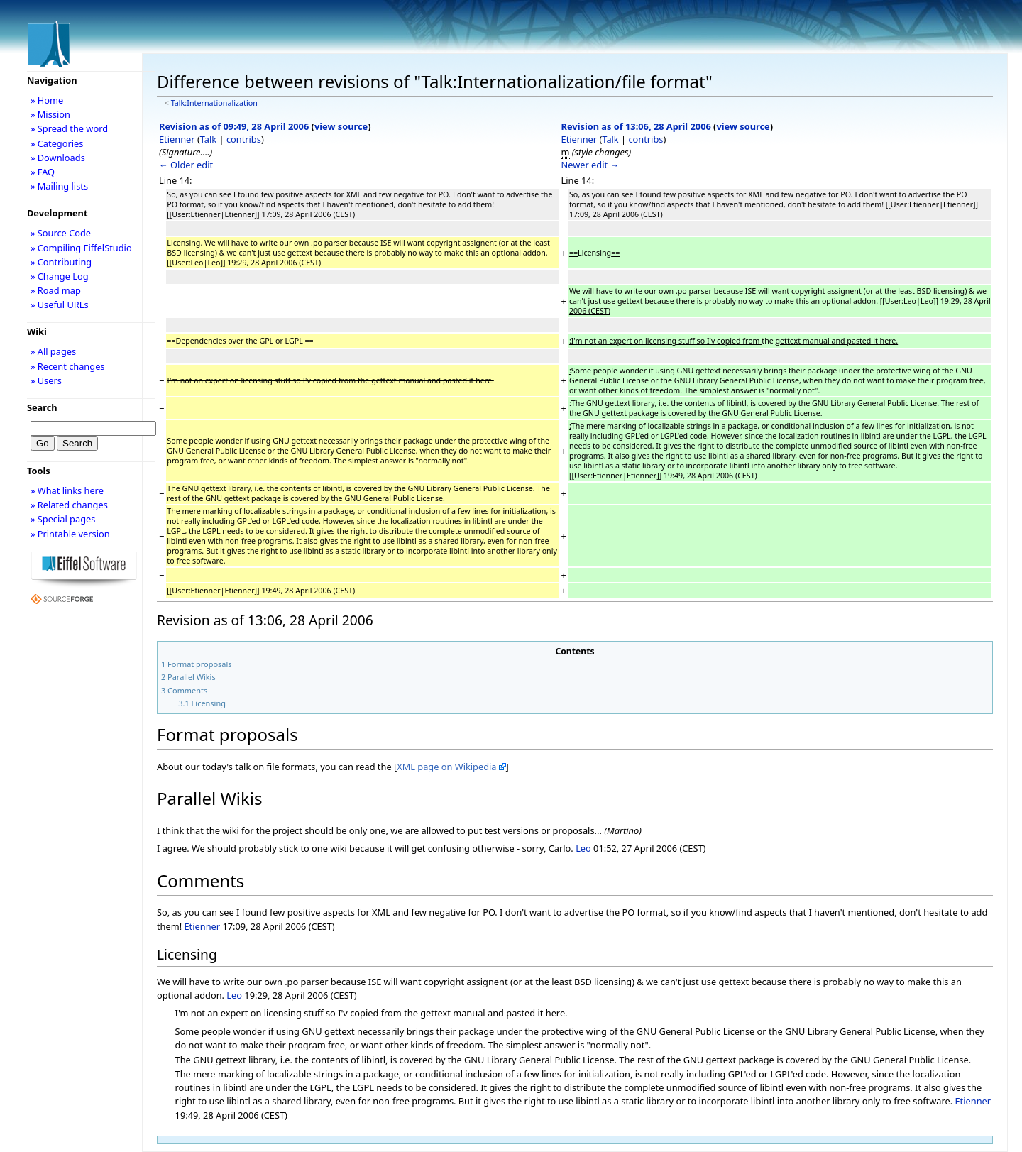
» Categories (57, 143)
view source (341, 126)
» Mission (50, 114)
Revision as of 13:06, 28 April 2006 (636, 126)
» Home (47, 100)
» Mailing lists (59, 186)
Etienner (177, 139)
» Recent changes (68, 366)
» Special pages (63, 518)
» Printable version (70, 533)
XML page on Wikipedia (446, 766)
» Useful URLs (60, 304)
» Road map (56, 290)
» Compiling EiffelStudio (81, 247)
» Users (46, 380)
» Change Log (60, 276)
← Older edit (186, 164)
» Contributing (61, 262)
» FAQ (43, 171)
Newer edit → (590, 164)
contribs (243, 139)
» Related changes (69, 504)
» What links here (67, 490)
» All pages (53, 351)
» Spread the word (69, 128)
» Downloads (58, 157)
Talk (208, 139)
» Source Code (61, 232)
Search (42, 407)
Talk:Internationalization (214, 103)
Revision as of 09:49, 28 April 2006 (234, 126)
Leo (583, 848)
